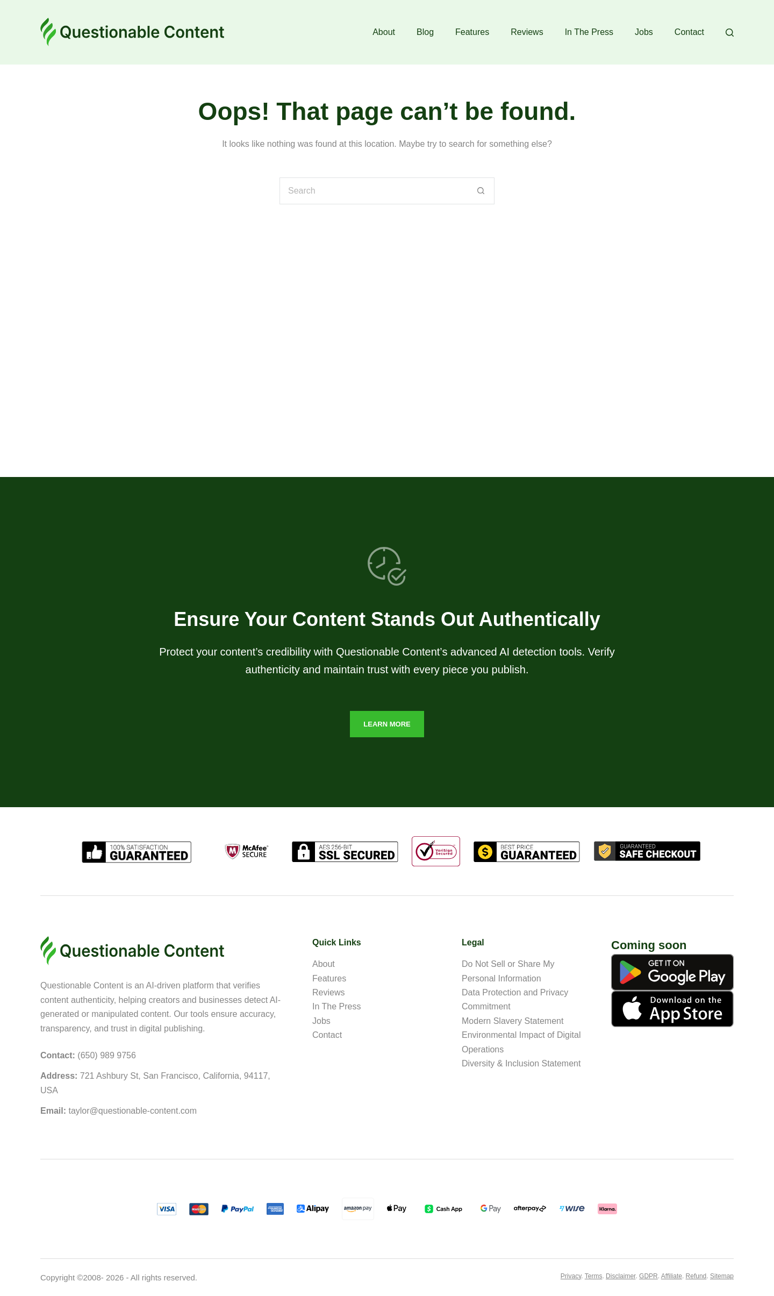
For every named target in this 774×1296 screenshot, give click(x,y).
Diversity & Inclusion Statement (521, 1063)
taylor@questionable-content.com (132, 1110)
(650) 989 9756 (106, 1055)
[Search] (730, 33)
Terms (594, 1276)
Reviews (527, 32)
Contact (689, 32)
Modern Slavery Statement (512, 1021)
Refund (696, 1276)
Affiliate (671, 1276)
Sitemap (722, 1276)
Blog (425, 32)
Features (472, 32)
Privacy (571, 1276)
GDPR (648, 1276)
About (383, 32)
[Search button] (481, 190)
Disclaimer (620, 1276)
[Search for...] (374, 190)
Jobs (644, 32)
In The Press (589, 32)
